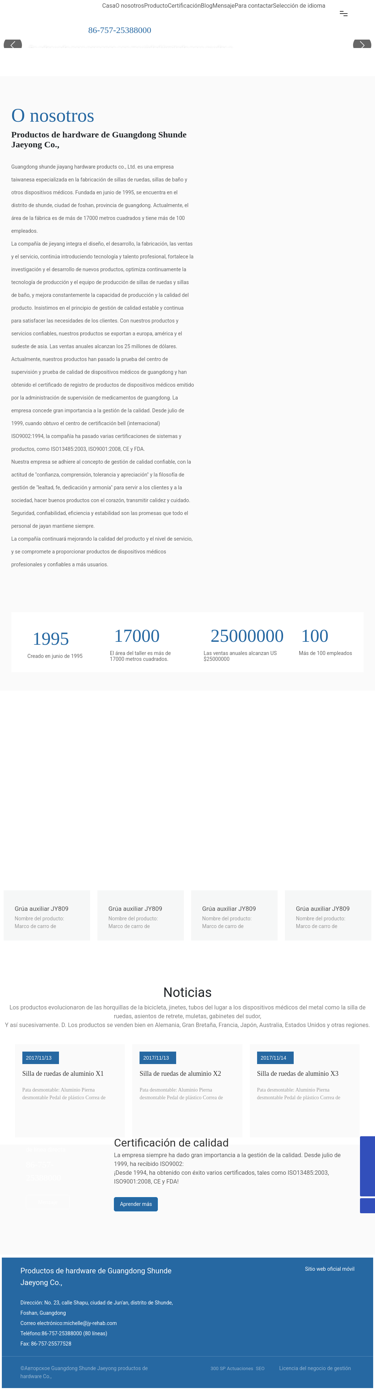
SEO (260, 1368)
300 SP (218, 1368)
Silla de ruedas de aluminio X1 (63, 1073)
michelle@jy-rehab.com (90, 1323)
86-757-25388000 (119, 30)
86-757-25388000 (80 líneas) (74, 1333)
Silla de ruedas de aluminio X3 (297, 1073)
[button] (362, 45)
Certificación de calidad (171, 1142)
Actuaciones (240, 1368)
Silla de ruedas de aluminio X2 (180, 1073)
